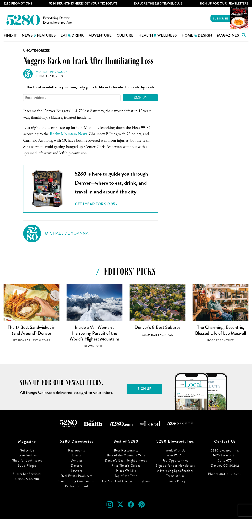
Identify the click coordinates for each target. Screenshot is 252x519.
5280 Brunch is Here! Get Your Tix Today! (83, 3)
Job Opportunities (175, 460)
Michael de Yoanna (52, 72)
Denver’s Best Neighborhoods (126, 460)
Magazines (228, 35)
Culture (125, 35)
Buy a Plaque (27, 465)
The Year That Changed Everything (126, 481)
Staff (46, 340)
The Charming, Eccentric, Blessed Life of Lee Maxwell (220, 330)
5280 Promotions (18, 3)
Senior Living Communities (76, 481)
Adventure (100, 35)
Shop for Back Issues (27, 460)
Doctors (76, 465)
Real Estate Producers (76, 476)
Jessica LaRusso (25, 340)
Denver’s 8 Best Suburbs (157, 327)
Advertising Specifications (175, 470)
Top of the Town (126, 476)
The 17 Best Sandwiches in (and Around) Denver (32, 330)
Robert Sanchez (220, 340)
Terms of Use (175, 476)
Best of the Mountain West (126, 455)
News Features (39, 35)
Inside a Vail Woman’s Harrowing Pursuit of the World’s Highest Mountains (94, 333)
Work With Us (175, 450)
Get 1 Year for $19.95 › (96, 204)
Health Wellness (157, 35)
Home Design (197, 35)
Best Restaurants (126, 450)
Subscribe (220, 18)
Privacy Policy (175, 481)
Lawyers (76, 470)
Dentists (76, 460)
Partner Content (76, 486)
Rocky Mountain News (68, 134)
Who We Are (175, 455)
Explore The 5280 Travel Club (158, 3)
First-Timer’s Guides (126, 465)
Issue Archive (27, 455)
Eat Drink (72, 35)
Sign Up (140, 97)
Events (76, 455)
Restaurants (76, 450)
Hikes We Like (126, 470)
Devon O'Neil (94, 346)
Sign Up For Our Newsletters (223, 3)
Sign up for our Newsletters (175, 465)
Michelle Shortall (157, 335)
